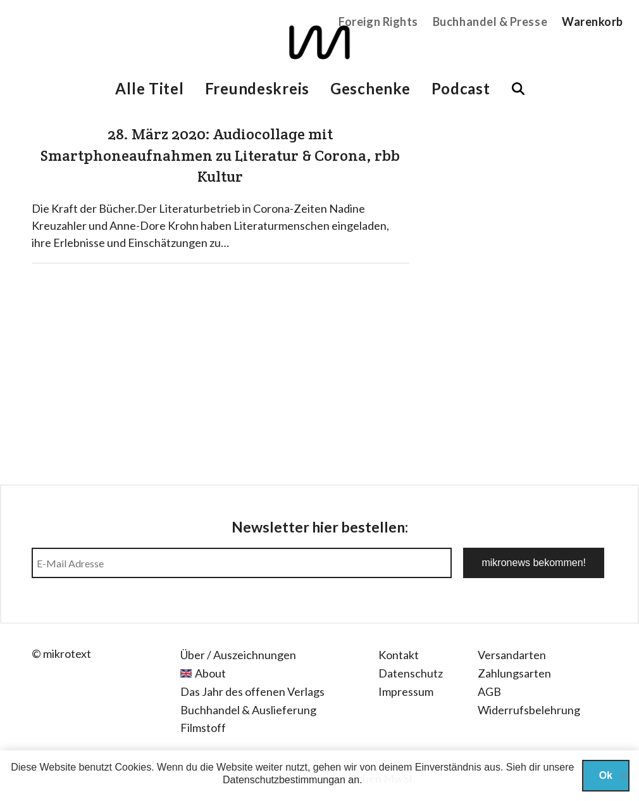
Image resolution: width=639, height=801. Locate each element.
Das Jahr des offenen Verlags (252, 691)
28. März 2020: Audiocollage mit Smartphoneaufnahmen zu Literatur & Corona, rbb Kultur (220, 155)
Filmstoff (203, 728)
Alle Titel (149, 88)
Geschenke (370, 88)
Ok (605, 775)
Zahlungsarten (514, 673)
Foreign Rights (378, 21)
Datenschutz (410, 673)
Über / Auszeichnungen (238, 655)
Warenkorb (592, 21)
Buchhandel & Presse (490, 21)
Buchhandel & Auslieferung (248, 710)
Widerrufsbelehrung (529, 710)
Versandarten (512, 655)
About (210, 673)
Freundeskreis (257, 88)
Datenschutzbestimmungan (284, 779)
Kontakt (398, 655)
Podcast (460, 88)
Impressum (405, 691)
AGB (489, 691)
